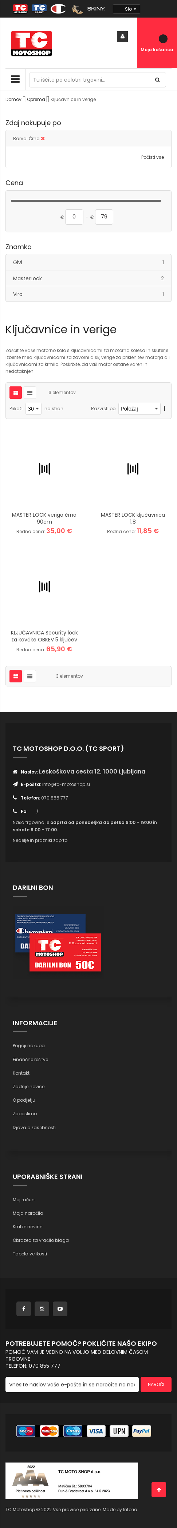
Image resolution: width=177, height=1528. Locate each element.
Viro (92, 294)
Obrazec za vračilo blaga (41, 1240)
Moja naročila (28, 1213)
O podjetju (24, 1100)
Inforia (130, 1509)
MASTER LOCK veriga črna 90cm (44, 518)
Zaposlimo (25, 1114)
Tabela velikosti (30, 1254)
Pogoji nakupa (29, 1045)
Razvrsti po (103, 408)
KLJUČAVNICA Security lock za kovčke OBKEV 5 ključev (44, 636)
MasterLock (92, 278)
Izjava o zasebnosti (34, 1127)
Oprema (36, 99)
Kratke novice (27, 1227)
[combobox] (97, 79)
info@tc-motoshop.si (66, 784)
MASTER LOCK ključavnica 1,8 (133, 518)
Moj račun (24, 1199)
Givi (92, 262)
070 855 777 (54, 798)
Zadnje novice (28, 1086)
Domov (14, 99)
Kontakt (21, 1073)
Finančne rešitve (30, 1059)
